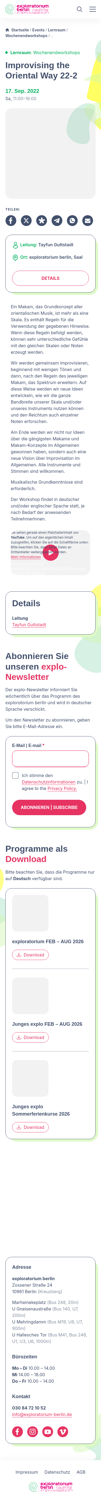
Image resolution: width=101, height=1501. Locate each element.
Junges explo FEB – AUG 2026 (47, 1024)
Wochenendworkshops (26, 35)
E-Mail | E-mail (28, 745)
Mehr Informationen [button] (26, 557)
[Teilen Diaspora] (41, 220)
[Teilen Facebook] (10, 220)
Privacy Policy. (62, 788)
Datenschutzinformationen (49, 782)
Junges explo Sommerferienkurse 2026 (41, 1110)
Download (30, 955)
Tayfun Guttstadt (29, 624)
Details (50, 278)
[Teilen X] (26, 220)
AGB (80, 1472)
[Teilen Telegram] (56, 220)
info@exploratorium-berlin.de (42, 1414)
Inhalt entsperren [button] (27, 564)
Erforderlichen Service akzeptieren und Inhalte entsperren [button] (48, 571)
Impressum (27, 1472)
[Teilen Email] (87, 220)
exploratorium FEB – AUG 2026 (47, 941)
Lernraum (56, 30)
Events (38, 30)
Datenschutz (57, 1472)
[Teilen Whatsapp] (72, 220)
